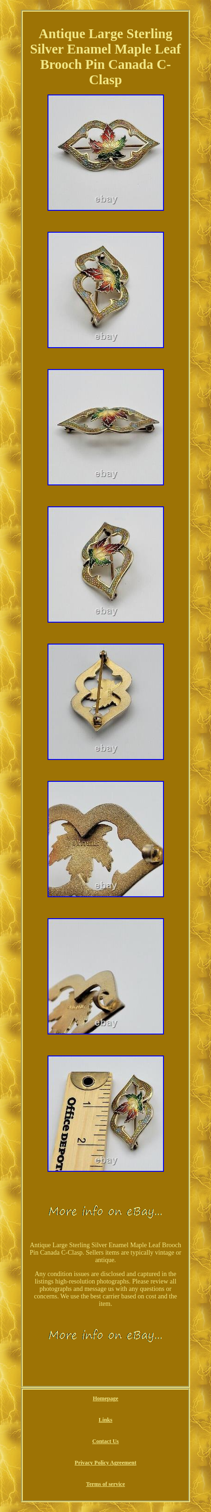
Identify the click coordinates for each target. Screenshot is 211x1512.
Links (105, 1420)
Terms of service (105, 1484)
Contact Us (105, 1441)
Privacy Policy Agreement (105, 1462)
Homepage (105, 1398)
